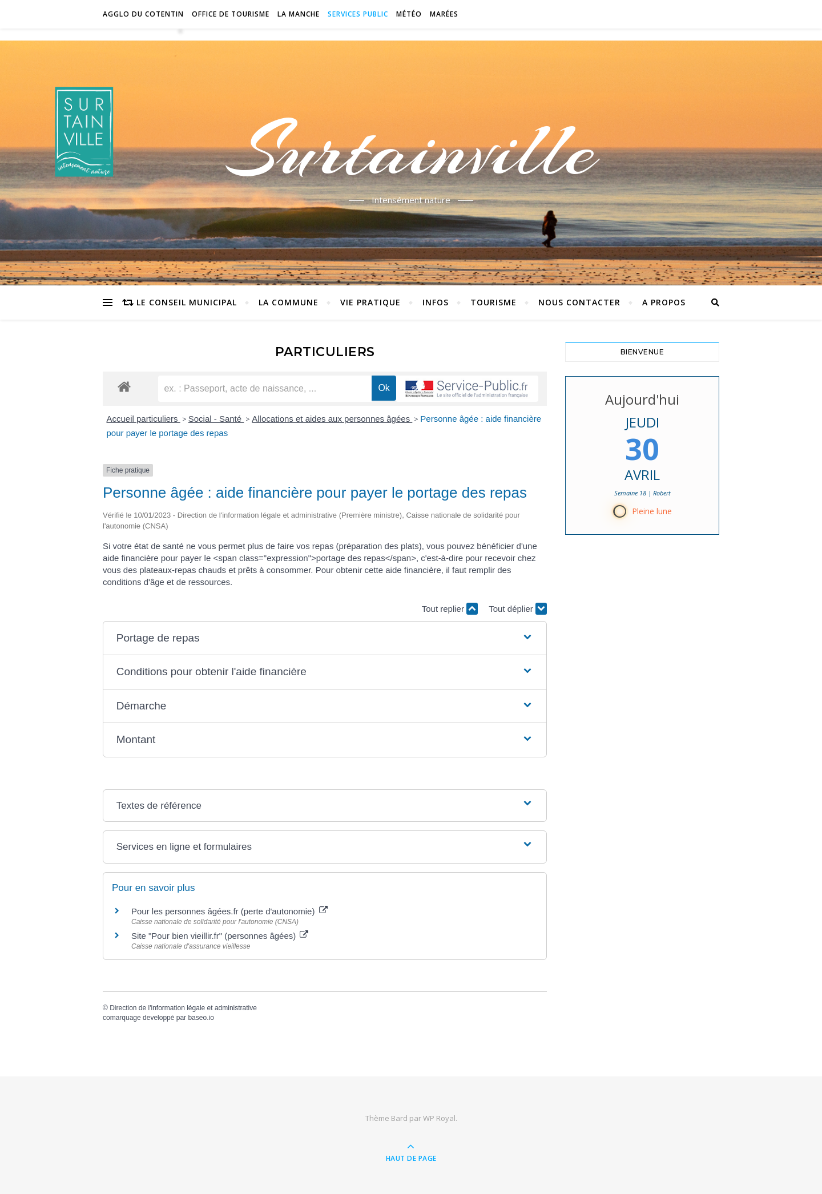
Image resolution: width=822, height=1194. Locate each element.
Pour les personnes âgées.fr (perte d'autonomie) (229, 911)
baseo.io (200, 1018)
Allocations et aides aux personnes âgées (332, 418)
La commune (289, 302)
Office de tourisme (230, 14)
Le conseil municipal (186, 302)
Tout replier (450, 609)
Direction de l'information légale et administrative (183, 1008)
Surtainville (411, 150)
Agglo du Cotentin (143, 14)
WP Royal (439, 1118)
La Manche (298, 14)
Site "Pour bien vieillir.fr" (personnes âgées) (219, 936)
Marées (444, 14)
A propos (664, 302)
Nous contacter (579, 302)
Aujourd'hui (642, 399)
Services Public (358, 14)
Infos (435, 302)
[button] (325, 638)
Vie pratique (370, 302)
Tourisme (493, 302)
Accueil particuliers (143, 418)
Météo (409, 14)
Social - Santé (216, 418)
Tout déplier (518, 609)
